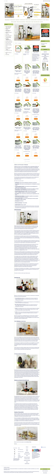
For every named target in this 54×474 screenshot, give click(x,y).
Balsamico (47, 19)
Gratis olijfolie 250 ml (40, 19)
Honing (44, 19)
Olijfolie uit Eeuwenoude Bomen (21, 21)
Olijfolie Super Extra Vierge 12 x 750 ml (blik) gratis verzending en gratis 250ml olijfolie (35, 147)
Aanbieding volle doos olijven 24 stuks (18, 128)
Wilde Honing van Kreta (9, 35)
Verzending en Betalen (27, 458)
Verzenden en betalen (8, 43)
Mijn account (47, 1)
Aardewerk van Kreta (34, 19)
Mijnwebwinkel (36, 472)
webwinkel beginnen (28, 472)
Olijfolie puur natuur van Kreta (9, 53)
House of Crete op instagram (8, 49)
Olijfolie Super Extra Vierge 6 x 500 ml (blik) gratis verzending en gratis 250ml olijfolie (35, 72)
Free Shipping (18, 52)
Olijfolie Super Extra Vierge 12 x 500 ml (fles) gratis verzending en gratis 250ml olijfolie (18, 147)
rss (25, 472)
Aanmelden (43, 46)
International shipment (8, 47)
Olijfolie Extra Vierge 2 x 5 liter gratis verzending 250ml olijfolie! (27, 128)
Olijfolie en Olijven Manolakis (9, 28)
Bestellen (18, 80)
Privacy (6, 46)
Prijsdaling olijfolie (12, 19)
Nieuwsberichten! (7, 19)
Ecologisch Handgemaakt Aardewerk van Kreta (9, 39)
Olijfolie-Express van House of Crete (9, 30)
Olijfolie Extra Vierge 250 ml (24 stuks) (27, 109)
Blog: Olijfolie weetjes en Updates (9, 32)
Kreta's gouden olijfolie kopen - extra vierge (8, 27)
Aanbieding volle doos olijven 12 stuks (18, 71)
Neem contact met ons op (9, 42)
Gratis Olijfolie (27, 52)
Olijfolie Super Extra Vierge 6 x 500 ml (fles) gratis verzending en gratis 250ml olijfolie (18, 90)
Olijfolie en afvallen (13, 21)
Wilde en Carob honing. (20, 321)
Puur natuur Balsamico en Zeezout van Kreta (9, 37)
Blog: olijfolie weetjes (37, 21)
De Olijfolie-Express (22, 19)
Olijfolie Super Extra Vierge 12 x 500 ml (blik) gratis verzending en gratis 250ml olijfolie (35, 128)
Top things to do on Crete (9, 50)
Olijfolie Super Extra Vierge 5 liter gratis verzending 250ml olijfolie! (27, 72)
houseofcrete (43, 447)
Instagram (41, 21)
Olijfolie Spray (7, 54)
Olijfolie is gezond (28, 21)
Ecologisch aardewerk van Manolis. (20, 353)
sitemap (24, 472)
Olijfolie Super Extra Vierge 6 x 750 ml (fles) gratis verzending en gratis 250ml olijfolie (18, 110)
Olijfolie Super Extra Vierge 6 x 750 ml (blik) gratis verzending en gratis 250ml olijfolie (35, 90)
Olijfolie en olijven (28, 19)
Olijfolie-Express (35, 52)
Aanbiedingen (17, 19)
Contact (32, 21)
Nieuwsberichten (27, 452)
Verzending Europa (27, 463)
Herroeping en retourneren (27, 460)
